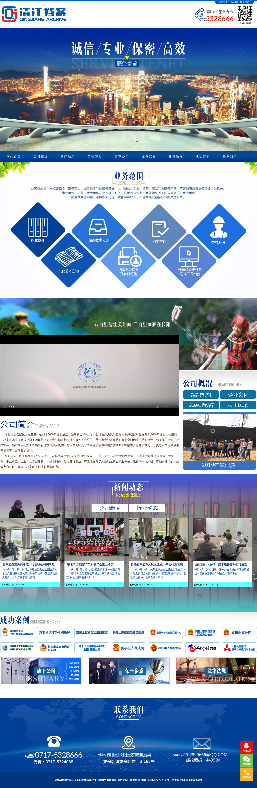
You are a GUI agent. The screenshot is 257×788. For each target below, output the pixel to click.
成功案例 (203, 156)
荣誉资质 (95, 156)
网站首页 (14, 156)
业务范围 (149, 156)
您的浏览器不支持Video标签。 (89, 375)
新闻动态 (68, 156)
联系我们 (244, 2)
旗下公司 (122, 156)
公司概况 (41, 156)
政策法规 (176, 156)
